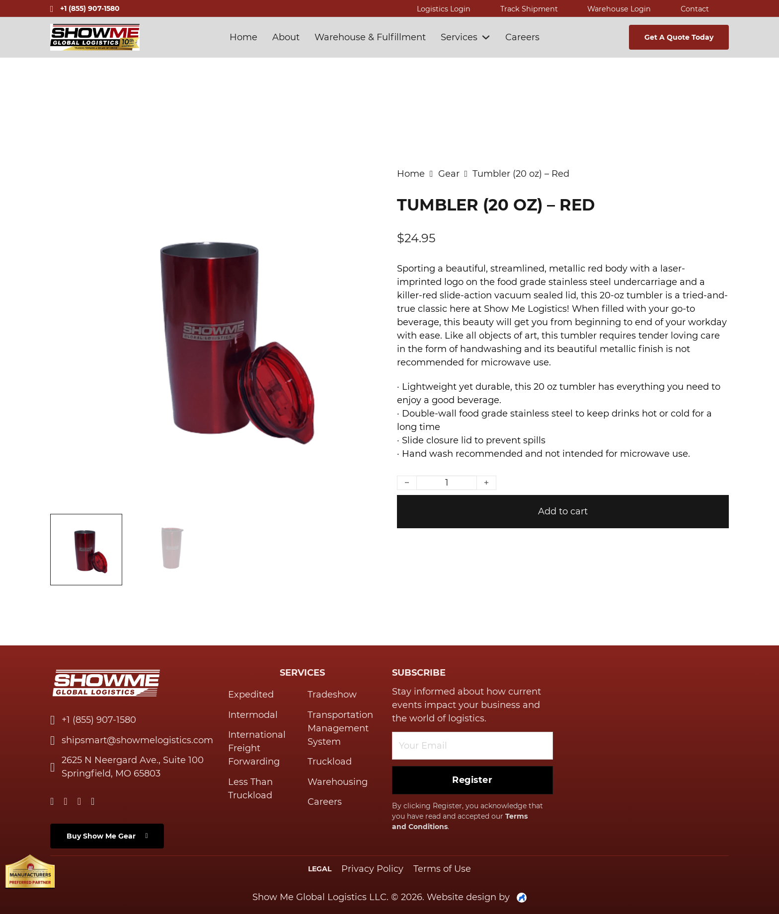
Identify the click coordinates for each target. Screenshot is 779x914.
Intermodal (253, 714)
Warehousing (338, 781)
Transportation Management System (340, 728)
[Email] (472, 746)
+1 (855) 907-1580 (90, 8)
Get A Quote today (678, 37)
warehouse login (619, 8)
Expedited (251, 694)
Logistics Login (443, 8)
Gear (449, 173)
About (286, 37)
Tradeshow (332, 694)
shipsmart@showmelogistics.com (137, 740)
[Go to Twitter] (65, 802)
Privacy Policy (372, 868)
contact (695, 8)
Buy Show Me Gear (107, 836)
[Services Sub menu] (485, 37)
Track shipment (529, 8)
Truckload (330, 761)
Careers (522, 37)
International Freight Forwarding (257, 748)
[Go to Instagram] (92, 802)
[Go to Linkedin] (52, 802)
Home (243, 37)
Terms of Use (442, 868)
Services (459, 37)
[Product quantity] (446, 483)
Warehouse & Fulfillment (370, 37)
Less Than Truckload (250, 788)
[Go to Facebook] (79, 802)
